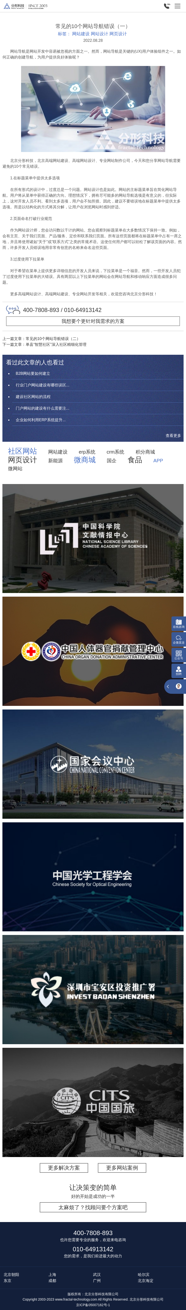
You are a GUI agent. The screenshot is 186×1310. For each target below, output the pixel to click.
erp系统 (87, 452)
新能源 (55, 460)
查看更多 (173, 436)
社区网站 (22, 451)
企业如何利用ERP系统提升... (41, 420)
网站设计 (99, 33)
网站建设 (81, 33)
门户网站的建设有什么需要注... (42, 408)
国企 (111, 460)
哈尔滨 (143, 1275)
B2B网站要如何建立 (33, 373)
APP (158, 460)
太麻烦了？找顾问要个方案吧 (93, 1207)
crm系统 (115, 452)
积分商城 (145, 452)
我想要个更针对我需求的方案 (93, 321)
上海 (52, 1275)
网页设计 (118, 33)
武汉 (97, 1275)
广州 (97, 1281)
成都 (52, 1281)
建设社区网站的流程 (33, 397)
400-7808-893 (93, 1233)
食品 (135, 460)
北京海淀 (145, 1281)
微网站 (15, 468)
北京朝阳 (11, 1275)
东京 (7, 1281)
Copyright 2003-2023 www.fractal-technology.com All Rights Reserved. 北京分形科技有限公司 (93, 1299)
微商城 (85, 460)
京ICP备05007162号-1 (93, 1305)
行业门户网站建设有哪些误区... (42, 385)
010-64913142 (93, 1249)
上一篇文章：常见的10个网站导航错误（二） (41, 339)
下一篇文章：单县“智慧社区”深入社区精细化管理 (44, 344)
